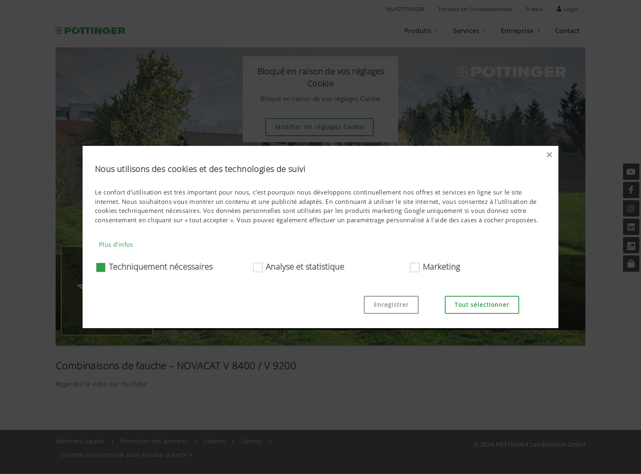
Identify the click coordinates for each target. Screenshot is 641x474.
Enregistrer (391, 305)
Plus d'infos (116, 244)
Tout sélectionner (482, 305)
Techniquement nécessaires (161, 266)
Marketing (441, 266)
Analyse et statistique (305, 266)
